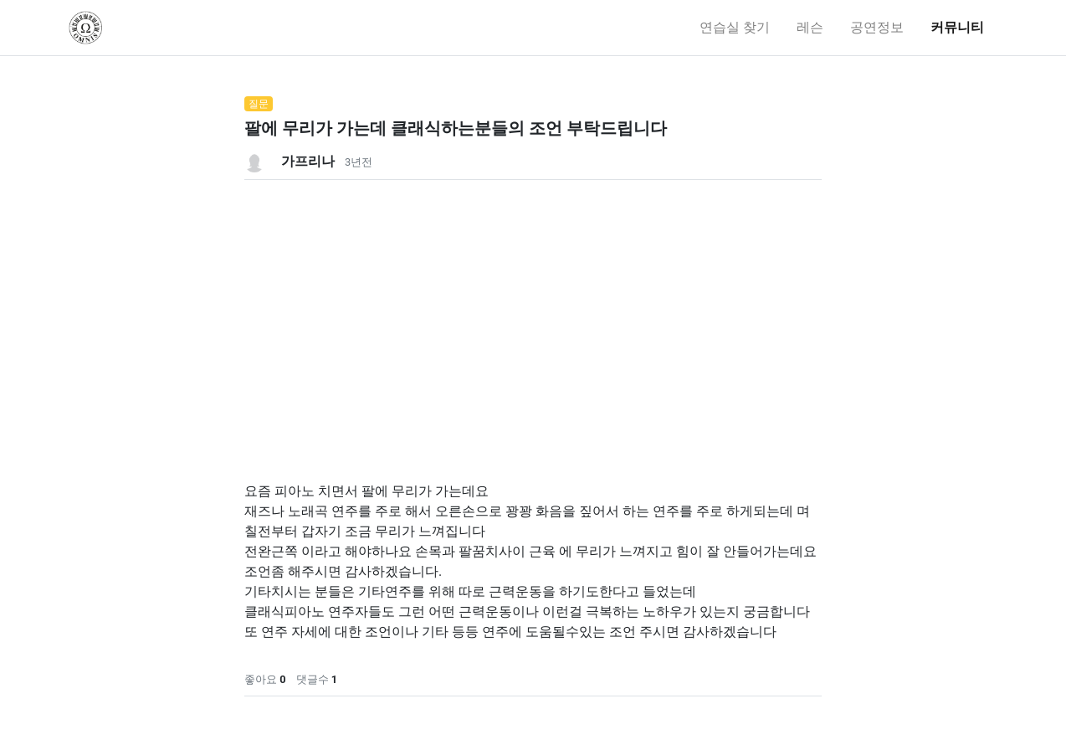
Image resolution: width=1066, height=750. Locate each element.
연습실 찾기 (735, 27)
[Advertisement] (533, 297)
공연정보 (877, 27)
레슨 (810, 27)
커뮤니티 (957, 27)
